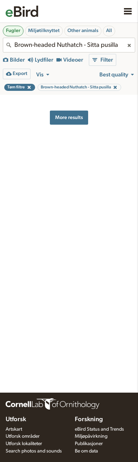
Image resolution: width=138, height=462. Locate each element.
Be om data (86, 451)
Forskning (89, 419)
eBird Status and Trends (99, 429)
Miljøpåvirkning (91, 436)
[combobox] (69, 45)
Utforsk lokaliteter (24, 443)
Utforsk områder (23, 436)
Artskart (14, 429)
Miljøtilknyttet (44, 30)
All (109, 30)
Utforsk (16, 419)
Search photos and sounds (34, 451)
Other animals (82, 30)
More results (69, 117)
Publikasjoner (89, 443)
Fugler (13, 30)
